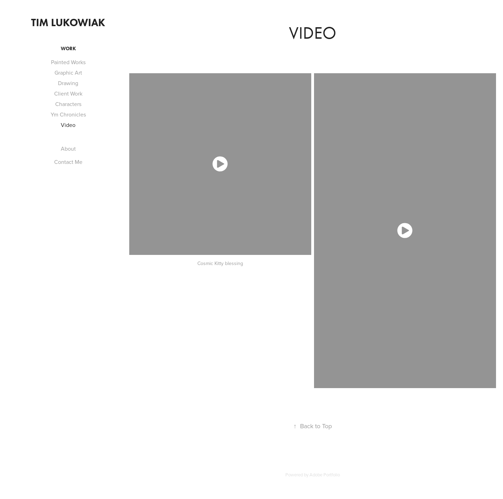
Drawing (68, 83)
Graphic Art (68, 72)
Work (68, 49)
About (68, 148)
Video (68, 125)
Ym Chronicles (68, 114)
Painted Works (68, 62)
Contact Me (68, 162)
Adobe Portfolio (324, 474)
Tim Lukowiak (68, 22)
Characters (68, 104)
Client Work (68, 93)
